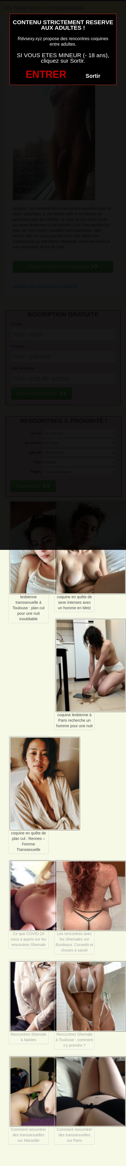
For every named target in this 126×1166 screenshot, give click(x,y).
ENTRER (46, 74)
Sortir (93, 76)
